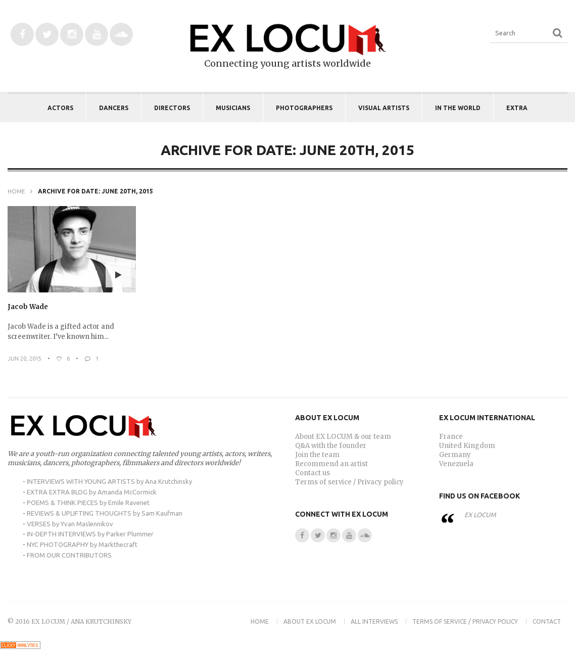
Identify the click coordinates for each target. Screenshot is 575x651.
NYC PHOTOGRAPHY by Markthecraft (82, 544)
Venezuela (456, 464)
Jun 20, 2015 (24, 359)
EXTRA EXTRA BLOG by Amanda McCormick (92, 491)
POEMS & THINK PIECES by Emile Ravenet (88, 502)
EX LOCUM (480, 514)
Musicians (233, 108)
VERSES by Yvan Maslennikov (70, 523)
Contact (547, 621)
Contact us (312, 473)
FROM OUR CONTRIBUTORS (69, 555)
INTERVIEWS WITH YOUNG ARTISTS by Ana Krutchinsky (109, 481)
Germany (455, 454)
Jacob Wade (28, 307)
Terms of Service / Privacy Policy (465, 621)
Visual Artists (383, 108)
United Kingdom (467, 445)
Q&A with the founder (330, 445)
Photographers (304, 108)
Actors (60, 108)
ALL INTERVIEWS (374, 621)
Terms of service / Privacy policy (349, 482)
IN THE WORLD (458, 108)
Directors (172, 108)
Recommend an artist (331, 464)
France (451, 436)
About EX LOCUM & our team (343, 436)
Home (16, 191)
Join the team (317, 454)
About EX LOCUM (309, 621)
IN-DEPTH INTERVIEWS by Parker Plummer (90, 533)
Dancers (113, 108)
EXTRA (517, 108)
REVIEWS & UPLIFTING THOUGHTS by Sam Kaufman (104, 513)
